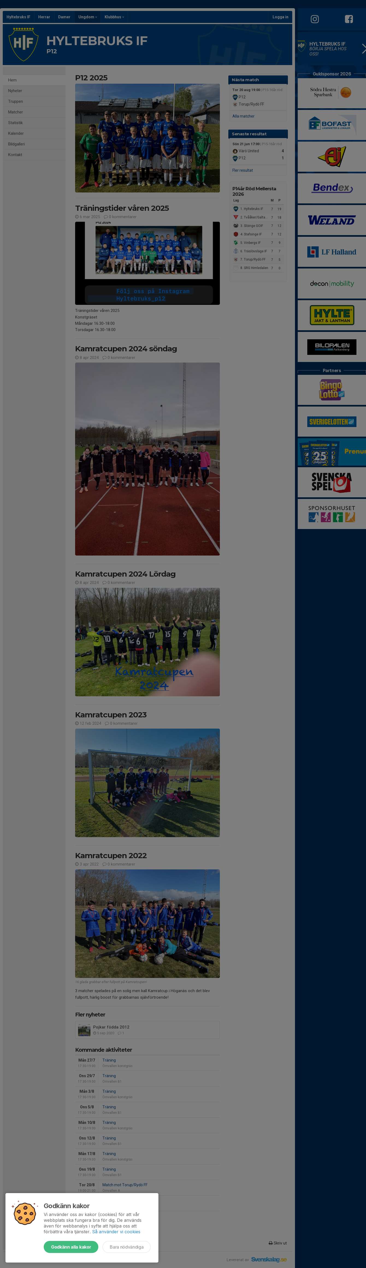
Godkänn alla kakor (71, 1247)
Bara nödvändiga (126, 1247)
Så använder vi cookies (116, 1231)
